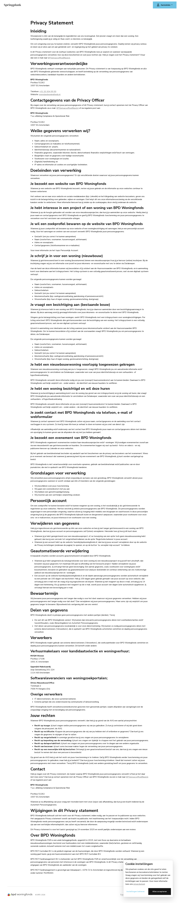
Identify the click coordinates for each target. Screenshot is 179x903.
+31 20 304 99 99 (47, 91)
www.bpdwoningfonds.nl (50, 94)
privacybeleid (139, 884)
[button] (165, 4)
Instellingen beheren (136, 891)
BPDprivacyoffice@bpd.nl (59, 57)
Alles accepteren (159, 891)
